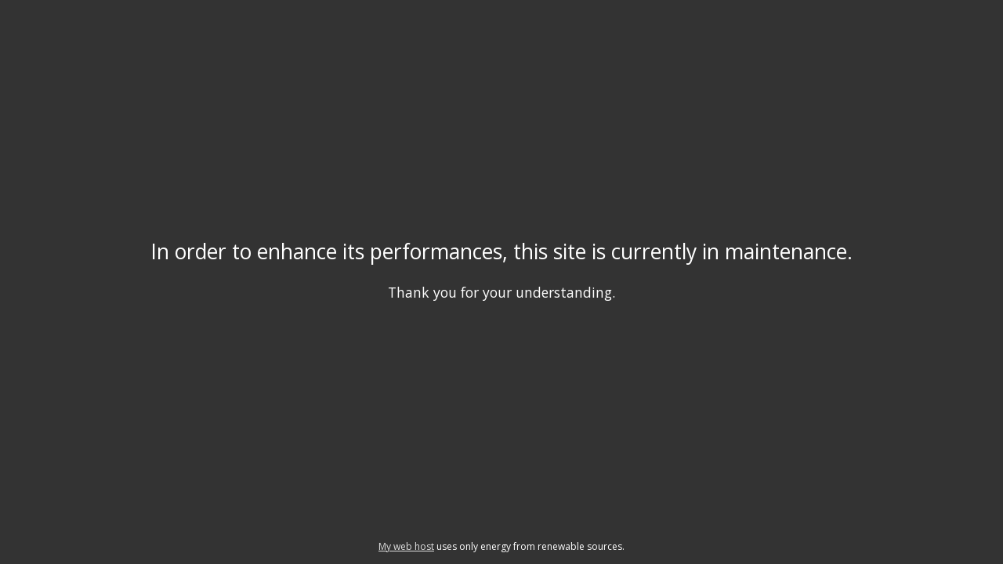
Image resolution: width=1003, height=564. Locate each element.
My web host (406, 546)
